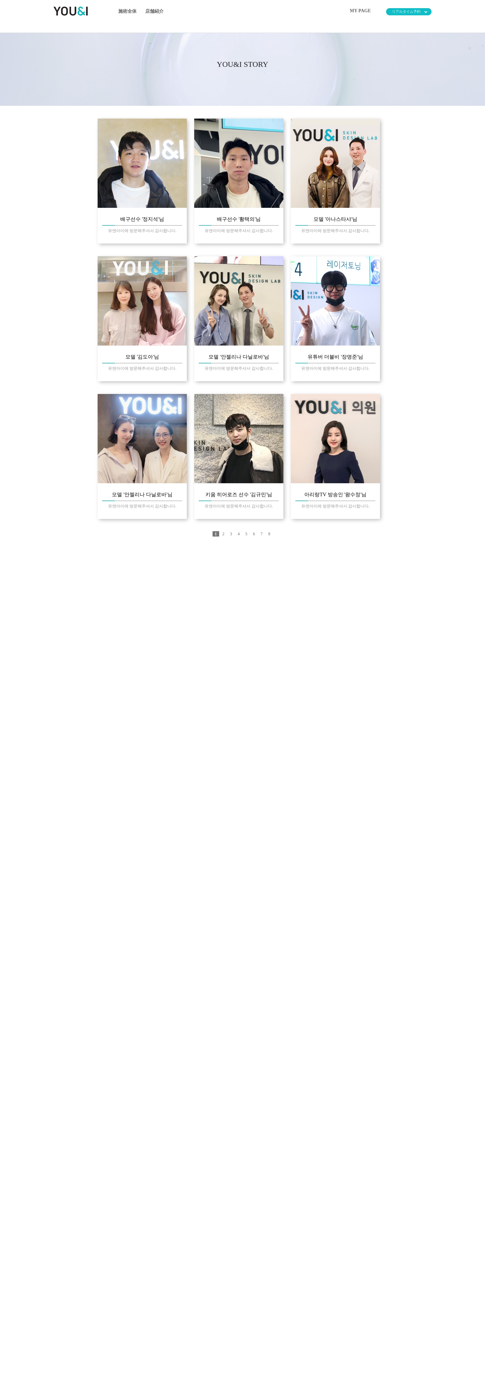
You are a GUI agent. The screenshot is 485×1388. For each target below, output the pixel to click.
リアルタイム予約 (409, 12)
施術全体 (127, 11)
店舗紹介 (154, 11)
